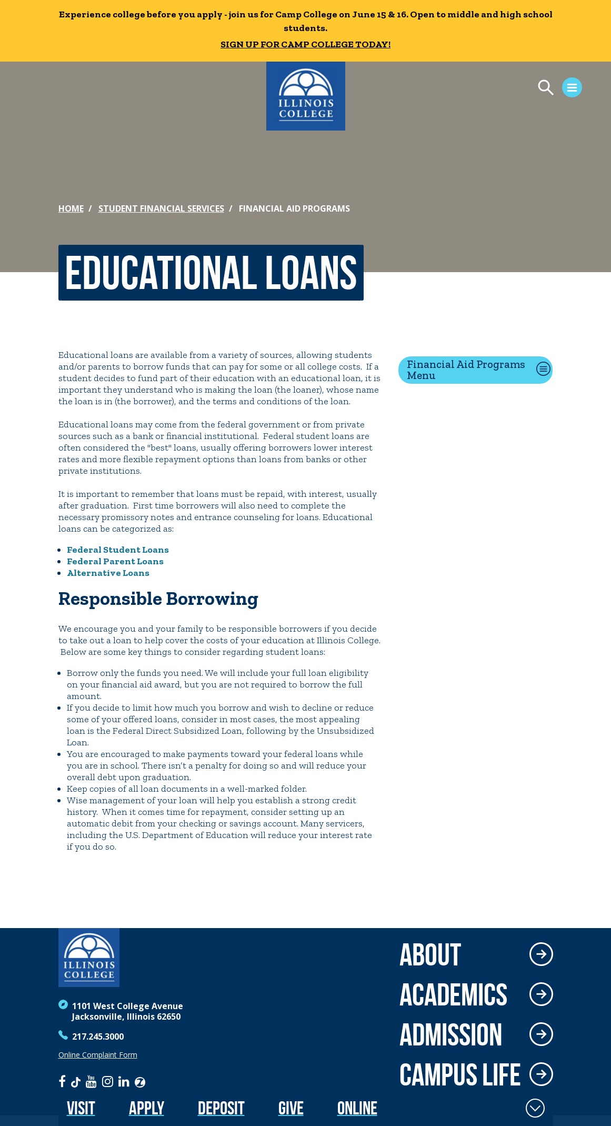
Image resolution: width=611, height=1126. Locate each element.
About (430, 954)
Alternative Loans (108, 573)
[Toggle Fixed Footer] (535, 1108)
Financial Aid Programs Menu (466, 369)
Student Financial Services (161, 208)
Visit (81, 1108)
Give (291, 1108)
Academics (453, 994)
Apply (146, 1108)
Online (357, 1108)
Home (71, 208)
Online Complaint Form (97, 1055)
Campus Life (460, 1074)
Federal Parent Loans (115, 561)
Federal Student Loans (118, 549)
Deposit (221, 1108)
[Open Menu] (482, 89)
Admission (451, 1034)
